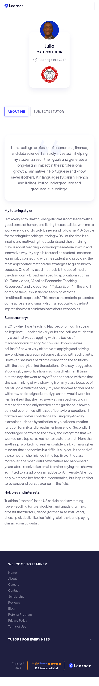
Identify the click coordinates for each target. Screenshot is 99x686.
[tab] (16, 111)
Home (12, 572)
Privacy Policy (17, 620)
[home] (13, 6)
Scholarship (16, 596)
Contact (14, 590)
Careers (13, 584)
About (12, 578)
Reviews (14, 602)
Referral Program (20, 614)
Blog (11, 608)
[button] (90, 6)
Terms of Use (17, 626)
